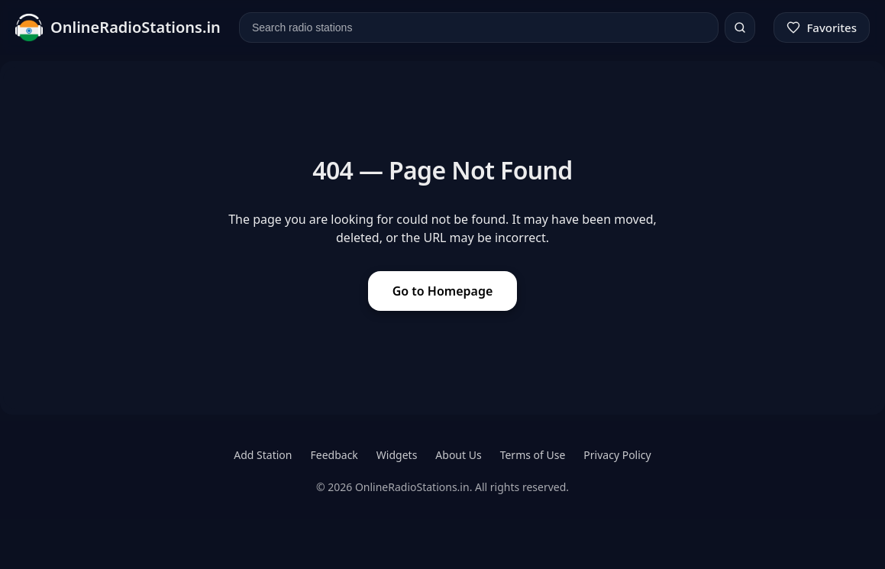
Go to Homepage (442, 291)
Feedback (334, 455)
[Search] (740, 27)
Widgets (397, 455)
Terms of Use (533, 455)
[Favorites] (822, 27)
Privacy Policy (617, 455)
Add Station (263, 455)
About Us (458, 455)
